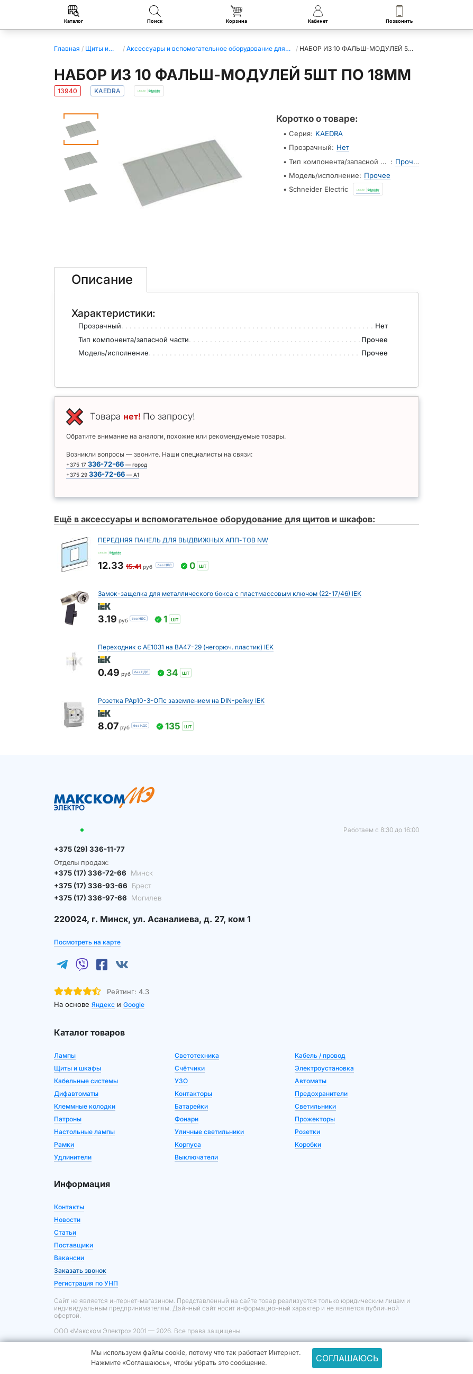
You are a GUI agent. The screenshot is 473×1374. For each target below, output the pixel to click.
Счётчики (190, 1068)
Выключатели (196, 1157)
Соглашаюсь (347, 1358)
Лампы (65, 1055)
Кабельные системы (86, 1080)
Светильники (315, 1106)
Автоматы (310, 1080)
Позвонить (399, 14)
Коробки (308, 1144)
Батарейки (191, 1106)
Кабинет (318, 14)
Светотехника (197, 1055)
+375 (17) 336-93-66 (100, 885)
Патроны (67, 1118)
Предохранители (321, 1093)
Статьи (65, 1232)
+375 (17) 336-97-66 (105, 898)
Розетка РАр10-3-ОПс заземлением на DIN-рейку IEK (181, 700)
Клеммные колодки (84, 1106)
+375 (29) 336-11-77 (88, 849)
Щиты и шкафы (77, 1068)
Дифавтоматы (76, 1093)
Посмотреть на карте (87, 941)
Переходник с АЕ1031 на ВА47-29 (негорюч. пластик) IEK (186, 647)
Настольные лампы (84, 1131)
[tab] (100, 279)
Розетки (307, 1131)
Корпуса (188, 1144)
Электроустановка (324, 1068)
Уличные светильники (209, 1131)
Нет (342, 147)
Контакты (69, 1206)
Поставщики (73, 1244)
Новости (67, 1219)
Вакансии (69, 1257)
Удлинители (73, 1157)
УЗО (181, 1080)
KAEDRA (329, 133)
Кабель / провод (320, 1055)
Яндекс (103, 1004)
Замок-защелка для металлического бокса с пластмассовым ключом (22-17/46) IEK (229, 593)
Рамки (64, 1144)
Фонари (186, 1118)
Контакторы (193, 1093)
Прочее (408, 161)
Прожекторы (315, 1118)
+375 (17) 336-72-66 (102, 873)
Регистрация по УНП (86, 1283)
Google (133, 1004)
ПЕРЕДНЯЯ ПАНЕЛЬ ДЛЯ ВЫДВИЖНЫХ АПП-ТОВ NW (183, 540)
